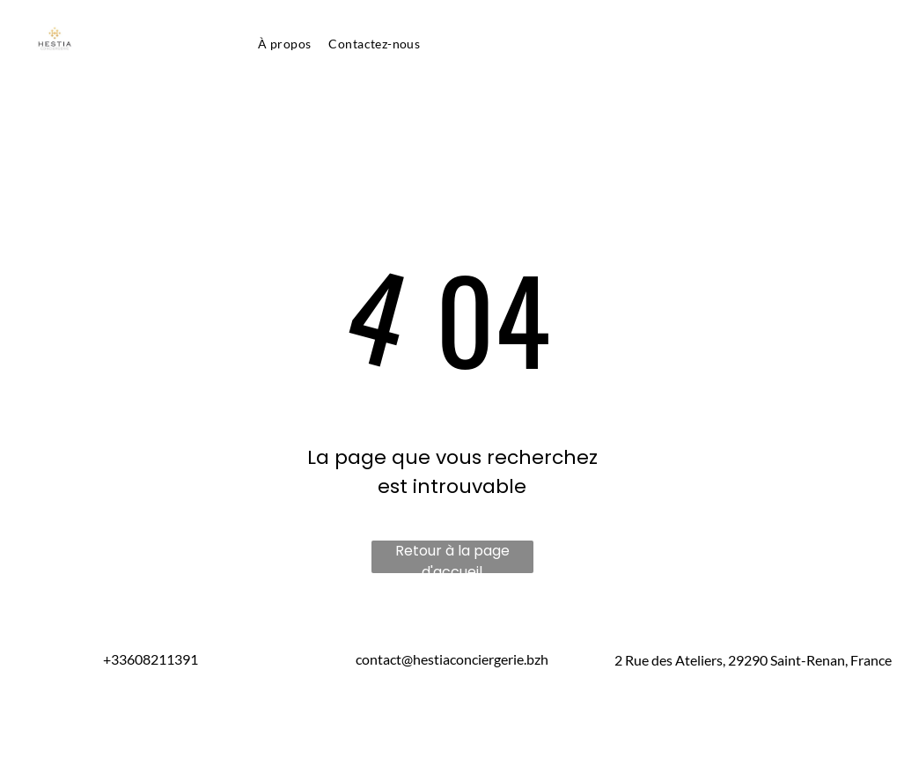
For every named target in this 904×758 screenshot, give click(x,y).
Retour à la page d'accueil (452, 557)
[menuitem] (284, 43)
